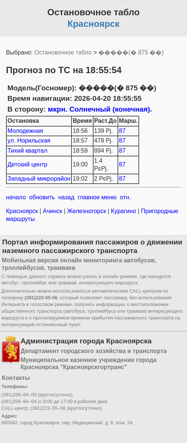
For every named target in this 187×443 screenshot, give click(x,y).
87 (122, 131)
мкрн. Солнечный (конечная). (100, 109)
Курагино (123, 211)
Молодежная (25, 131)
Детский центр (27, 164)
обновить (42, 197)
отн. (125, 197)
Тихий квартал (27, 150)
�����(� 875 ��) (130, 52)
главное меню (97, 197)
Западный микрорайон (38, 178)
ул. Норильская (28, 140)
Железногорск (86, 211)
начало (16, 197)
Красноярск (23, 211)
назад (66, 197)
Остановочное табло (63, 52)
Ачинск (52, 211)
